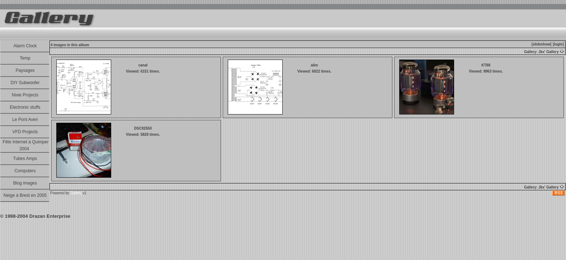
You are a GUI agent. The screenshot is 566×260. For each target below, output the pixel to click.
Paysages (25, 70)
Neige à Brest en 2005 (25, 195)
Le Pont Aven (25, 119)
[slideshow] (541, 44)
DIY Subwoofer (25, 82)
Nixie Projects (25, 95)
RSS (558, 193)
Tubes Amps (25, 158)
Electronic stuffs (25, 107)
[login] (558, 44)
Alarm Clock (25, 45)
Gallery (76, 193)
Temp (25, 58)
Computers (25, 170)
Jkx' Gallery (552, 52)
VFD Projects (25, 131)
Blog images (25, 183)
